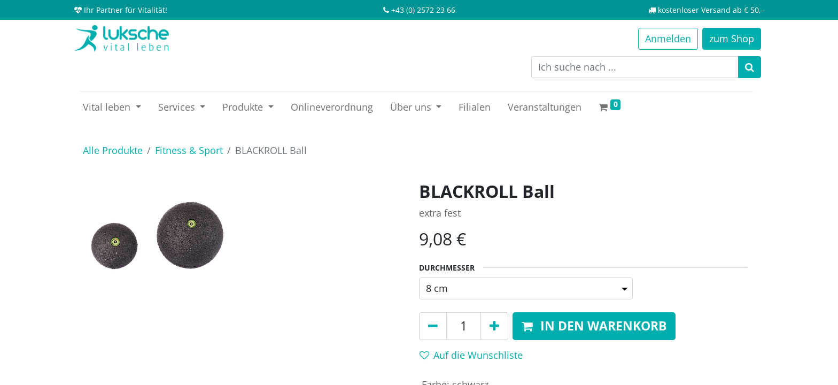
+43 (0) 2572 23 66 (423, 10)
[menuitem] (332, 107)
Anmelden (668, 38)
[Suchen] (749, 67)
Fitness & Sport (189, 150)
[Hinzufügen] (494, 326)
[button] (594, 326)
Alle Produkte (113, 150)
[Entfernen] (433, 326)
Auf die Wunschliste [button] (471, 355)
